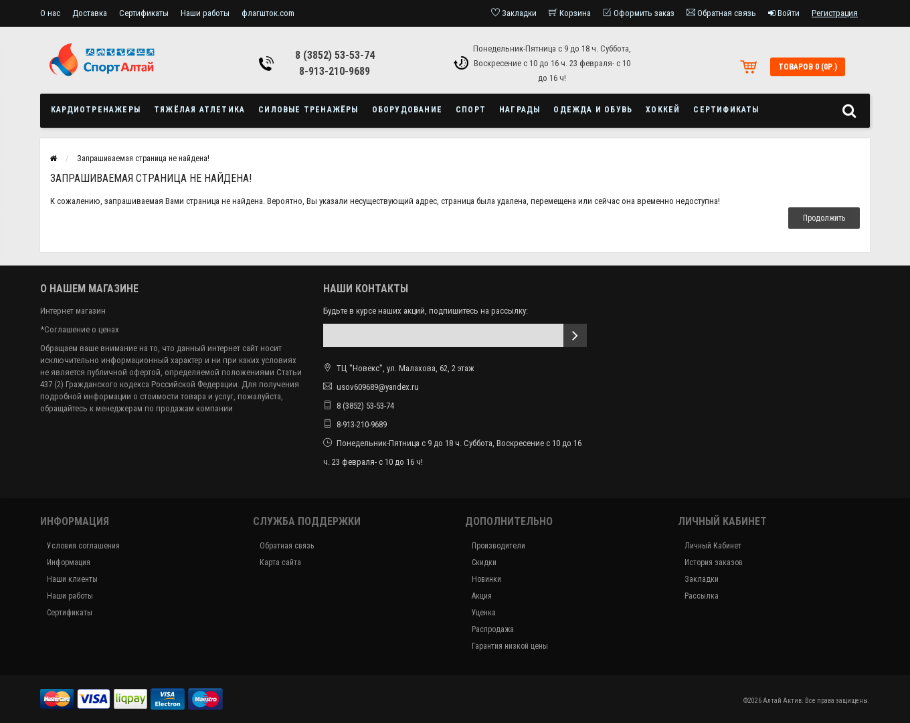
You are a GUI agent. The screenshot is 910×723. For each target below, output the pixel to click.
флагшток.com (268, 13)
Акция (482, 596)
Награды (519, 109)
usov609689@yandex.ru (378, 387)
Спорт (471, 109)
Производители (498, 545)
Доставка (89, 13)
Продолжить (824, 218)
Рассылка (702, 596)
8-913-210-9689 (334, 71)
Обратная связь (287, 545)
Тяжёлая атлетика (199, 109)
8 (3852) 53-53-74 (335, 55)
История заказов (714, 562)
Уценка (484, 612)
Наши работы (205, 13)
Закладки (702, 579)
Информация (68, 562)
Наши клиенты (72, 579)
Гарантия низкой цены (510, 646)
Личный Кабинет (713, 545)
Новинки (486, 579)
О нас (50, 13)
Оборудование (407, 109)
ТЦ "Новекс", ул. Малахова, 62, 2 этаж (398, 368)
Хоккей (663, 109)
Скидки (484, 562)
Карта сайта (280, 562)
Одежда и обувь (592, 109)
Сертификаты (144, 13)
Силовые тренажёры (308, 109)
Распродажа (493, 629)
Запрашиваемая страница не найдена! (143, 158)
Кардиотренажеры (96, 109)
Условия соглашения (83, 545)
